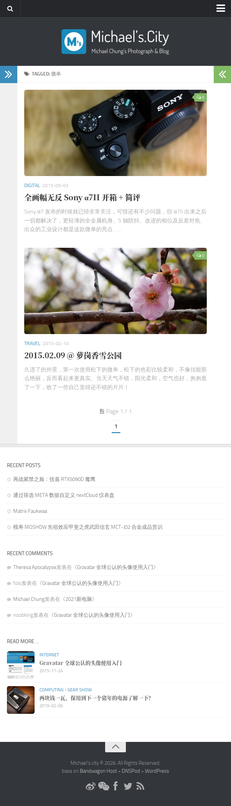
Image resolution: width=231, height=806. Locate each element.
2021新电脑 (78, 599)
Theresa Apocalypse (34, 567)
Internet (49, 654)
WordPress (157, 771)
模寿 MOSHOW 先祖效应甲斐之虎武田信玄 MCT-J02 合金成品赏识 (88, 527)
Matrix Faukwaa (30, 511)
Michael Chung (29, 599)
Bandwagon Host (98, 771)
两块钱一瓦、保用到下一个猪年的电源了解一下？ (96, 697)
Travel (32, 344)
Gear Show (79, 689)
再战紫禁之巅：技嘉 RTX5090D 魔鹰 (54, 479)
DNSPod (131, 771)
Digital (32, 186)
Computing (51, 689)
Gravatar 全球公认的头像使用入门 (115, 567)
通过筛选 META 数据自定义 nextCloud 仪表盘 (63, 495)
